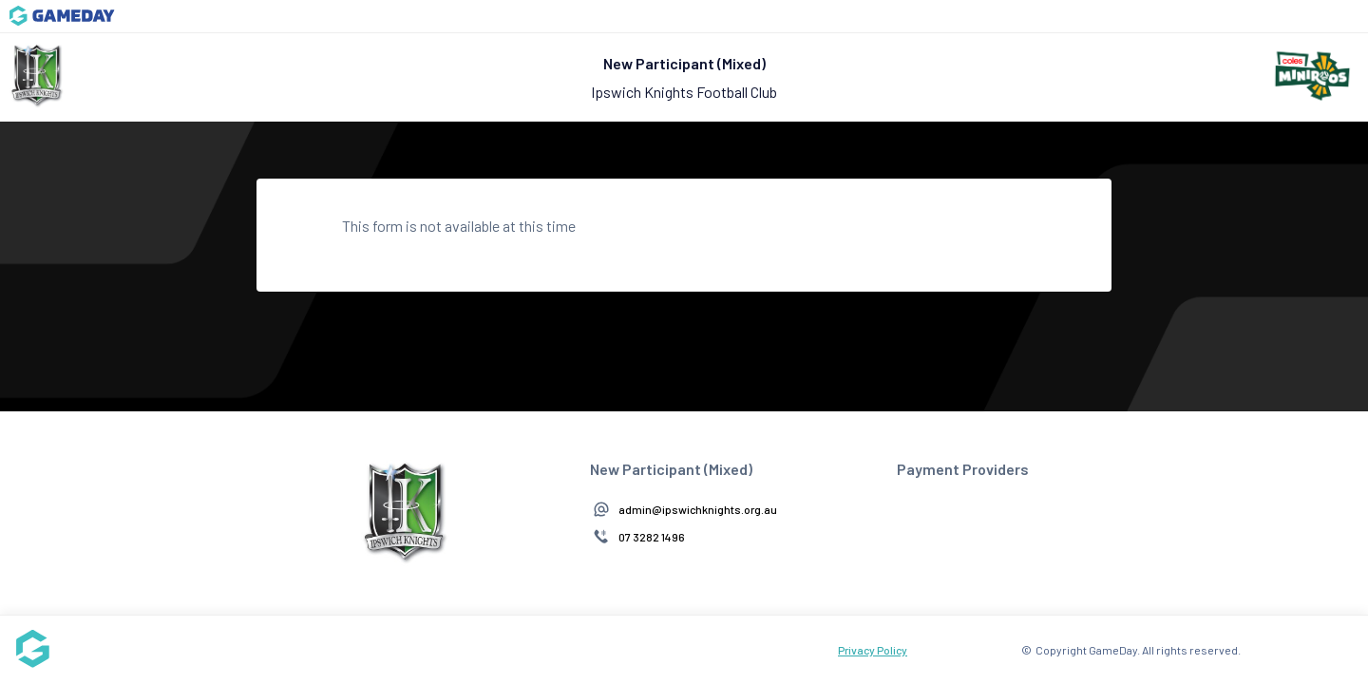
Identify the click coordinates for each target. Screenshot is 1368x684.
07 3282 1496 (651, 536)
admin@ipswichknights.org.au (697, 509)
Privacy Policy (872, 649)
